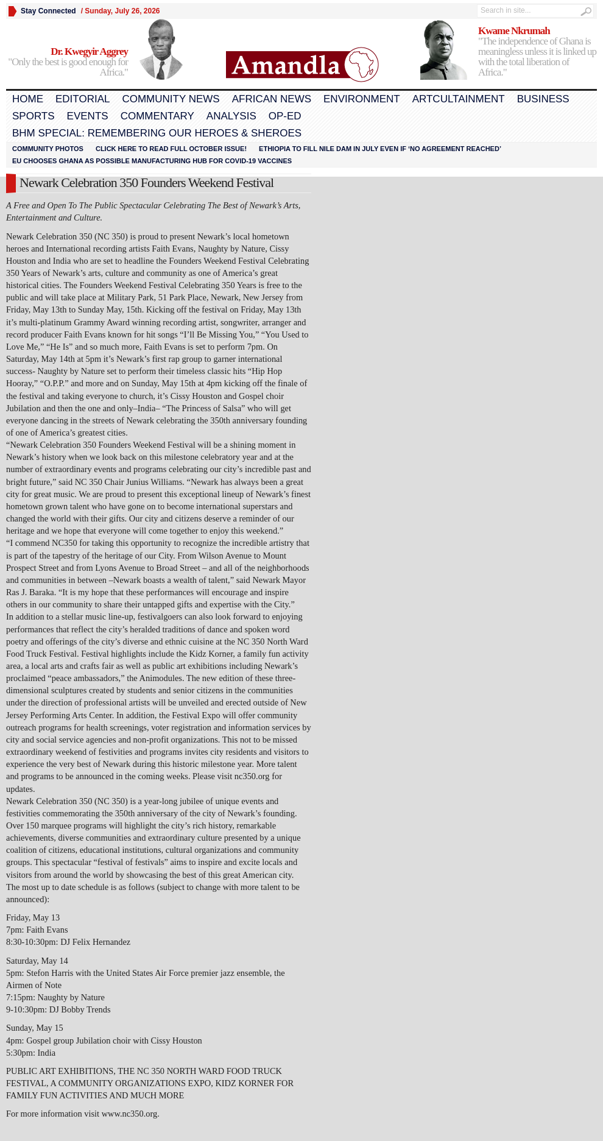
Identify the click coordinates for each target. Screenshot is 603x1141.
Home (27, 99)
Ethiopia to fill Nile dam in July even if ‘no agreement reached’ (380, 148)
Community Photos (47, 148)
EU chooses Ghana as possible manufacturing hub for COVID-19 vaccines (152, 160)
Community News (170, 99)
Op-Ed (285, 116)
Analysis (231, 116)
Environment (361, 99)
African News (271, 99)
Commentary (157, 116)
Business (543, 99)
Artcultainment (458, 99)
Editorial (82, 99)
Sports (33, 116)
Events (87, 116)
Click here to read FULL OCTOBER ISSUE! (171, 148)
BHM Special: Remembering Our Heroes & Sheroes (157, 133)
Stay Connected (48, 11)
